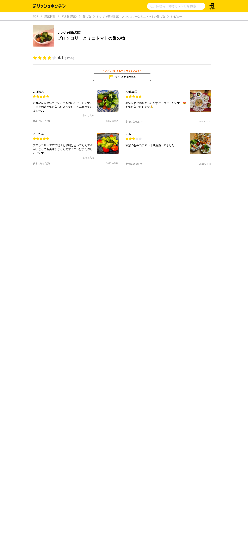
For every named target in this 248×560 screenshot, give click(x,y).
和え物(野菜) (69, 16)
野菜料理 (49, 16)
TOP (35, 16)
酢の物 (87, 16)
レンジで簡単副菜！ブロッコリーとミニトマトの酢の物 (131, 16)
